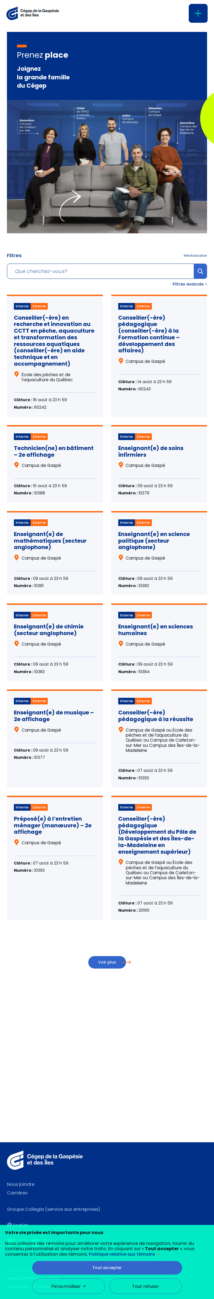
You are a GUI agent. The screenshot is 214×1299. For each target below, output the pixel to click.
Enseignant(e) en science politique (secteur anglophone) (154, 540)
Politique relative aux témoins (122, 1101)
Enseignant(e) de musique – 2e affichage (54, 716)
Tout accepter (107, 1115)
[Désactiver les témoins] (203, 1259)
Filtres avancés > (190, 284)
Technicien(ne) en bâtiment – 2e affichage (54, 451)
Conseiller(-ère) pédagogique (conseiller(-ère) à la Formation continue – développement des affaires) (149, 334)
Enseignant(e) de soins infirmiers (150, 451)
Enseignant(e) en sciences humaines (155, 630)
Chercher (200, 278)
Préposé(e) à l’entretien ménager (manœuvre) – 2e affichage (53, 825)
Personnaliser (68, 1133)
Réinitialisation (195, 255)
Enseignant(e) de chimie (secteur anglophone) (49, 630)
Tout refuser (145, 1133)
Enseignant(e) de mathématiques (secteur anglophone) (50, 540)
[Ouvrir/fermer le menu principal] (198, 13)
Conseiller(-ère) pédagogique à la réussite (155, 716)
